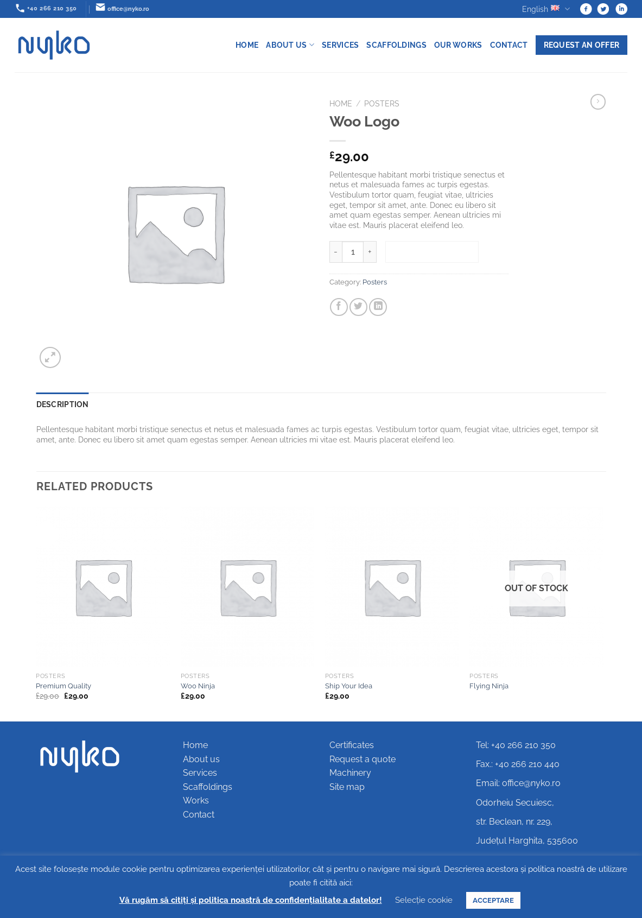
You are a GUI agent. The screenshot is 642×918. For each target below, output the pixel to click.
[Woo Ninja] (248, 587)
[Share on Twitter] (358, 307)
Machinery (350, 773)
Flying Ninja (488, 686)
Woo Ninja (198, 686)
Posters (381, 103)
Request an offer (582, 44)
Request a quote (362, 759)
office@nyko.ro (531, 783)
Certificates (351, 745)
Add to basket (432, 251)
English (545, 9)
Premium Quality (63, 686)
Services (340, 44)
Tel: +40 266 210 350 (516, 745)
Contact (509, 44)
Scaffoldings (396, 44)
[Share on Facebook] (339, 307)
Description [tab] (62, 404)
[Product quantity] (353, 252)
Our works (458, 44)
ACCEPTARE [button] (493, 900)
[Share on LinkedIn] (378, 307)
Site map (347, 787)
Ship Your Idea (348, 686)
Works (196, 800)
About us (290, 45)
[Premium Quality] (103, 587)
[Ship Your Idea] (392, 587)
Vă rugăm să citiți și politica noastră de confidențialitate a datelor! (250, 900)
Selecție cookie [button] (424, 900)
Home (247, 44)
